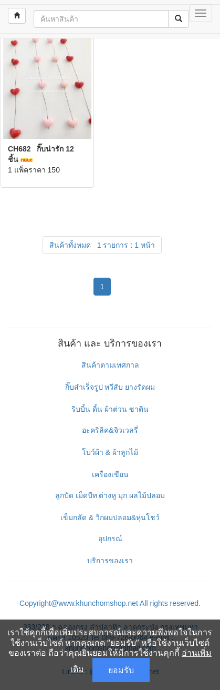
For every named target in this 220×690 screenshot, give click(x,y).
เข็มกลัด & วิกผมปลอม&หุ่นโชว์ (110, 517)
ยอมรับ (121, 670)
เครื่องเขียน (110, 474)
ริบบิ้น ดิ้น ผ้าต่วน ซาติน (110, 409)
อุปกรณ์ (110, 538)
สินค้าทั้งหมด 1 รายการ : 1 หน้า (102, 245)
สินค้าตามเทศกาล (110, 365)
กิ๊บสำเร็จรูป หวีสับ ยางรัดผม (110, 387)
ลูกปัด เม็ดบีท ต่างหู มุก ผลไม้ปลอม (110, 495)
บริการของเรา (110, 560)
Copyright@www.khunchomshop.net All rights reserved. (110, 603)
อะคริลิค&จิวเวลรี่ (110, 430)
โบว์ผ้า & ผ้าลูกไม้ (110, 452)
